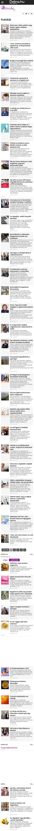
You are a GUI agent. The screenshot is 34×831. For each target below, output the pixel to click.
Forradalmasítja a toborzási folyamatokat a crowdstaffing (19, 270)
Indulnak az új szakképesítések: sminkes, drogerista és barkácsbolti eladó (21, 447)
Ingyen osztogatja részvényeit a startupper (20, 608)
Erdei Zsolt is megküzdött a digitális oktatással (21, 465)
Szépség (3, 784)
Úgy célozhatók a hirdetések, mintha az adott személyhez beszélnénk (21, 341)
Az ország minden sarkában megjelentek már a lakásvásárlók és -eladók (21, 327)
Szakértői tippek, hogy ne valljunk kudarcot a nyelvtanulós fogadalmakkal (20, 499)
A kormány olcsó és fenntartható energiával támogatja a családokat (20, 201)
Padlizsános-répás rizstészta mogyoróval (18, 564)
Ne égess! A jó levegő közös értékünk (21, 61)
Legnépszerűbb (14, 560)
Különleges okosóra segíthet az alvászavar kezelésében (19, 94)
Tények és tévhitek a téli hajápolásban (17, 804)
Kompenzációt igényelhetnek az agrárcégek (20, 358)
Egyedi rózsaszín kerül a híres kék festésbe (20, 578)
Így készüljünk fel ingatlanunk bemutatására (19, 288)
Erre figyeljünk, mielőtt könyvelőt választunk (20, 217)
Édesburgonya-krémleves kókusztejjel (18, 682)
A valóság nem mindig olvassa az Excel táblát (20, 109)
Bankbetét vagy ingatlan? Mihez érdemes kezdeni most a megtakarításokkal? (20, 411)
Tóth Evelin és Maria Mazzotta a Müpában (20, 729)
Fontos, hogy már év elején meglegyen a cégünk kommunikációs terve (21, 307)
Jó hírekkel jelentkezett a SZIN (19, 668)
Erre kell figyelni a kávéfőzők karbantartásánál (19, 428)
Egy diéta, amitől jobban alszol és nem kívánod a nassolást (20, 789)
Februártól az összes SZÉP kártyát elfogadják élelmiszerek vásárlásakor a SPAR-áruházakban (21, 182)
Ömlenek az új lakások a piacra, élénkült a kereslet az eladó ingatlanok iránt (20, 145)
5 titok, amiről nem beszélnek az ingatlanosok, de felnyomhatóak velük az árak (20, 46)
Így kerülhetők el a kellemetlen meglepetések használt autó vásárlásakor (19, 236)
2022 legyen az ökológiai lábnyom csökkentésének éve (20, 254)
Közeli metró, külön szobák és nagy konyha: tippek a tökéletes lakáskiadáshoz (21, 27)
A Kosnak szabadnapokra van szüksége (19, 697)
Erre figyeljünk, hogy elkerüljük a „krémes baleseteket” (20, 819)
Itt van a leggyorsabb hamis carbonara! (18, 623)
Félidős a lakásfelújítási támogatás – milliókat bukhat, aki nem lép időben (21, 481)
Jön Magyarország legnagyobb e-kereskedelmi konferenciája (20, 376)
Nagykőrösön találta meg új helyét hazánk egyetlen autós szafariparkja (21, 593)
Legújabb (5, 560)
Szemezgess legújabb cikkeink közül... (9, 748)
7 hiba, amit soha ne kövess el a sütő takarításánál (21, 536)
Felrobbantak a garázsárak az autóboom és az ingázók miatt (19, 79)
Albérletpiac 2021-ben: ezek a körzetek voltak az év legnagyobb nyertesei (20, 519)
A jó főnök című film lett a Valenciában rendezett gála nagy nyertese (20, 713)
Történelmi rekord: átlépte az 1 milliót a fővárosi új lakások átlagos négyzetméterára (21, 127)
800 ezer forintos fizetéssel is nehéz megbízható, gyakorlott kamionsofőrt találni (21, 164)
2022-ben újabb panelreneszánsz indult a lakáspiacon (20, 394)
